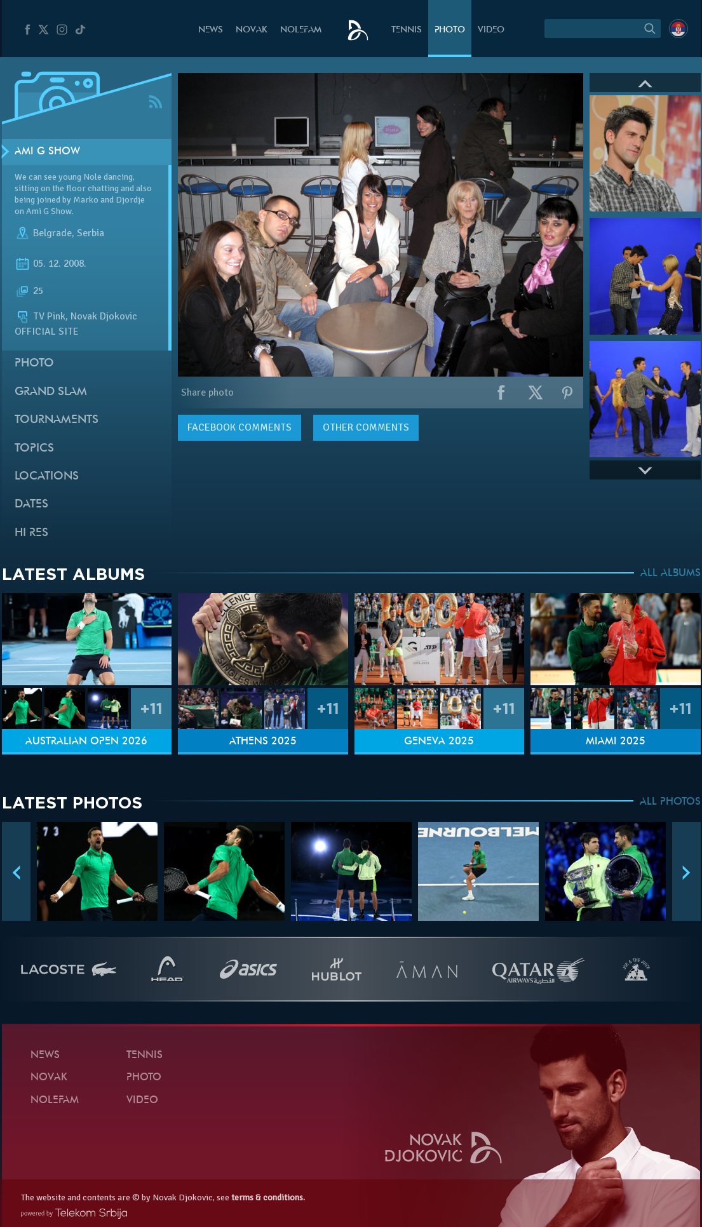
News (210, 30)
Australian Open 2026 (86, 742)
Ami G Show (47, 152)
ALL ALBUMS (670, 573)
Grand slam (51, 392)
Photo (450, 30)
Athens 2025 (263, 742)
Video (491, 30)
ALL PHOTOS (670, 802)
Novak (251, 30)
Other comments (366, 427)
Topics (34, 449)
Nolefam (300, 30)
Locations (47, 477)
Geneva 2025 (439, 742)
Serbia (90, 233)
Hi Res (31, 533)
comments (239, 427)
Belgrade (52, 233)
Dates (31, 505)
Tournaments (56, 420)
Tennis (406, 30)
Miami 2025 (615, 742)
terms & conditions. (268, 1197)
